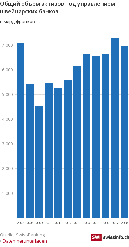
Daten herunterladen (25, 241)
